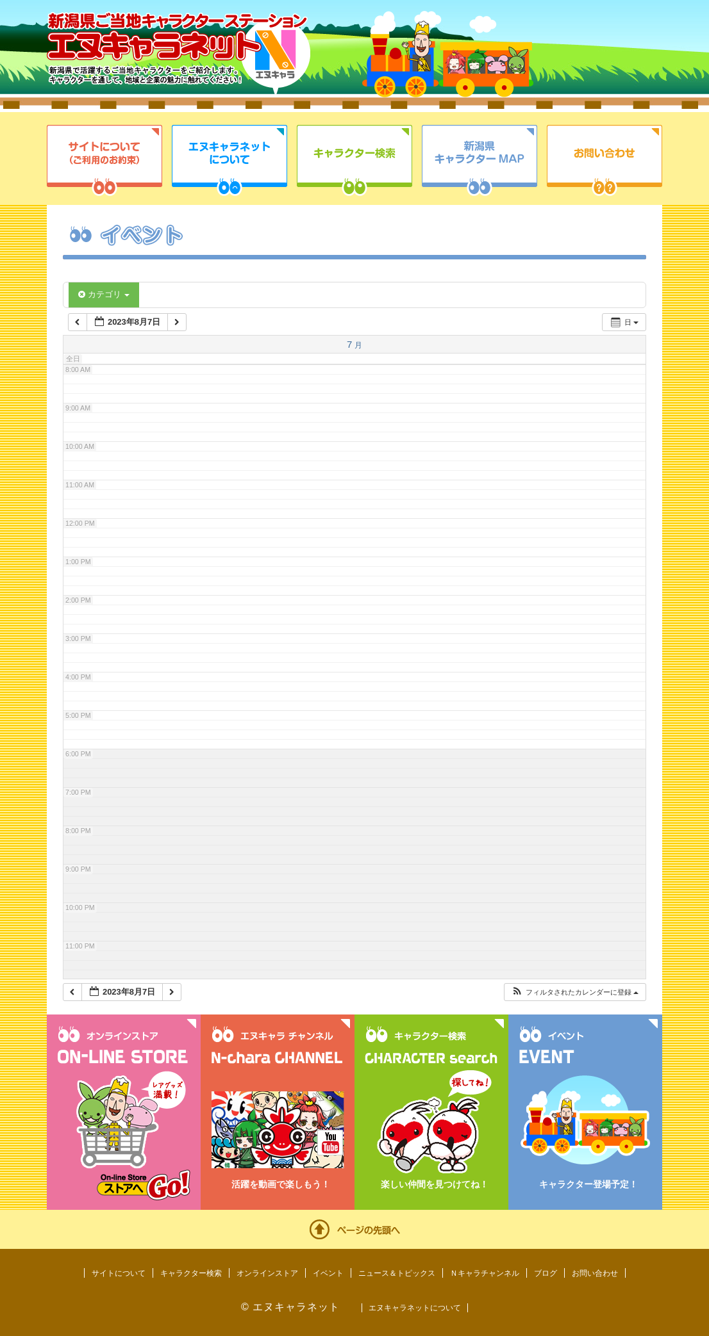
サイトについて (104, 160)
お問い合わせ (604, 160)
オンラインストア (267, 1273)
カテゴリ (103, 294)
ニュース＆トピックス (396, 1273)
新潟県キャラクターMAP (479, 160)
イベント (328, 1273)
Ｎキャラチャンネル (484, 1273)
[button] (575, 992)
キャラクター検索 (354, 160)
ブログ (545, 1273)
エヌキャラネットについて (229, 160)
